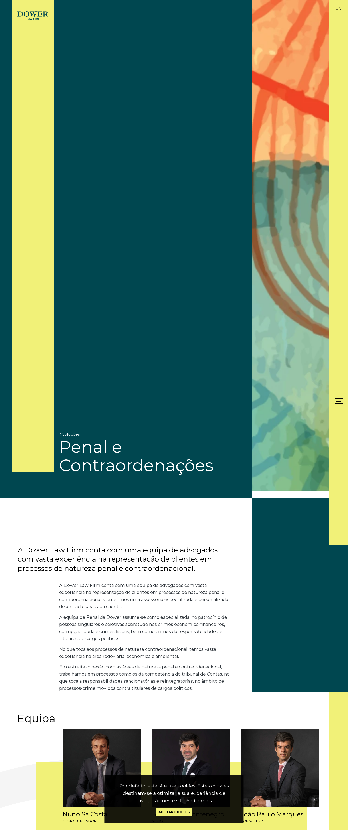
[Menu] (339, 401)
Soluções (69, 434)
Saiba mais (199, 800)
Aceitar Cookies (174, 812)
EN (339, 8)
